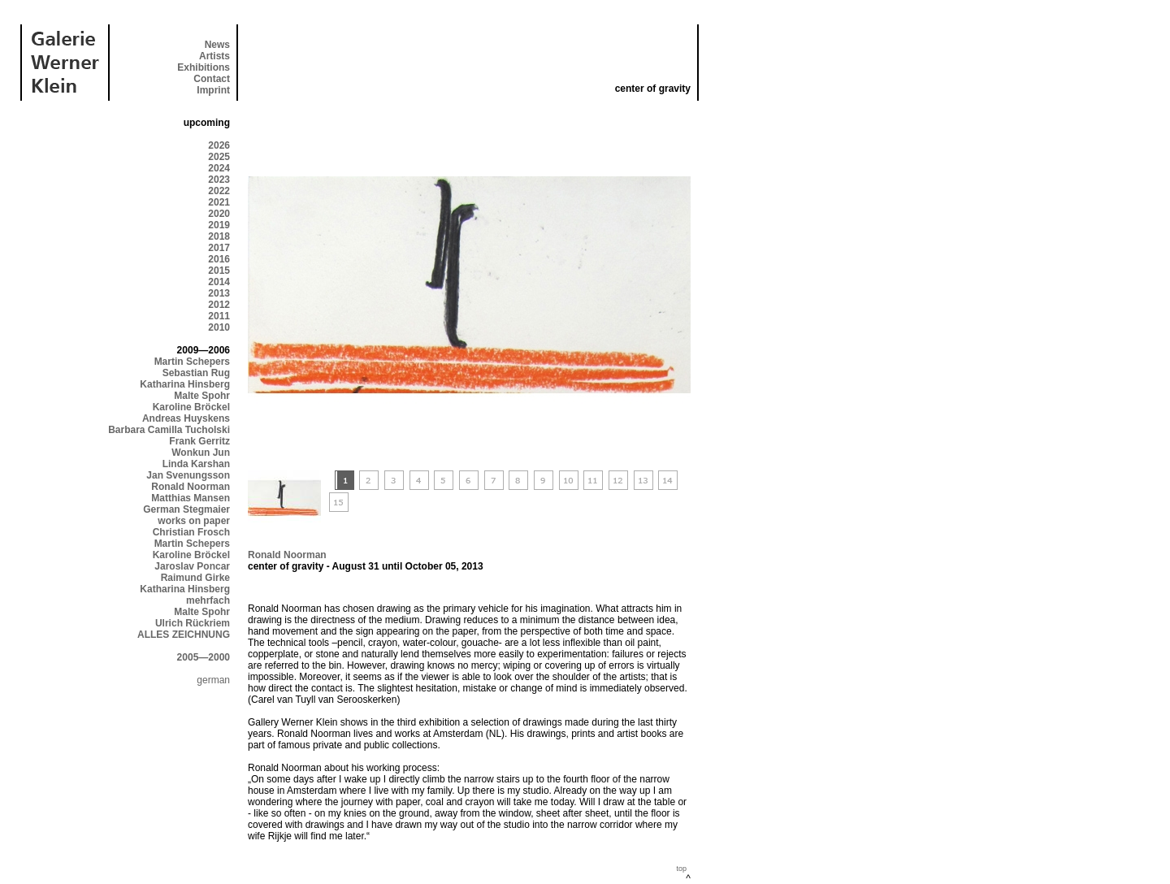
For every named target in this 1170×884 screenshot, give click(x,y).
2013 (219, 293)
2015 (219, 270)
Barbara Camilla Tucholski (169, 430)
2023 (219, 179)
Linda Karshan (196, 464)
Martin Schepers (192, 361)
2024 (219, 168)
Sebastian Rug (196, 373)
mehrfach (208, 600)
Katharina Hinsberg (185, 384)
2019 (219, 225)
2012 (219, 304)
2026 (219, 145)
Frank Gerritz (199, 441)
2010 (219, 327)
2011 (219, 316)
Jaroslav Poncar (192, 566)
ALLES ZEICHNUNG (183, 634)
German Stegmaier (186, 509)
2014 (219, 282)
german (213, 680)
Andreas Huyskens (186, 418)
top (681, 868)
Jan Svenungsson (188, 475)
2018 (219, 236)
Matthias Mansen (190, 498)
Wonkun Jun (200, 452)
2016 (219, 259)
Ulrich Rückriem (192, 623)
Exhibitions (203, 67)
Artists (214, 56)
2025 (219, 156)
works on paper (194, 520)
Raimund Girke (195, 577)
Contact (211, 78)
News (217, 44)
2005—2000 (203, 657)
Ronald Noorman (190, 486)
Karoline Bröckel (191, 407)
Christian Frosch (191, 532)
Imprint (213, 90)
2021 (219, 202)
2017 (219, 248)
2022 (219, 191)
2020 (219, 213)
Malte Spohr (202, 395)
